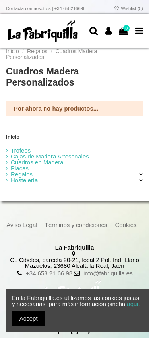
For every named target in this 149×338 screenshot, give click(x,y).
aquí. (133, 303)
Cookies (126, 225)
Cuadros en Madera (37, 162)
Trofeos (21, 150)
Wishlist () (128, 8)
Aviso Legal (21, 225)
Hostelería (24, 180)
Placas (20, 168)
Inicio (12, 137)
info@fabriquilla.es (108, 273)
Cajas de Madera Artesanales (50, 156)
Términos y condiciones (76, 225)
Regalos (22, 174)
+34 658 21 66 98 (49, 273)
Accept (28, 318)
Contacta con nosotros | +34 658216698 (45, 8)
